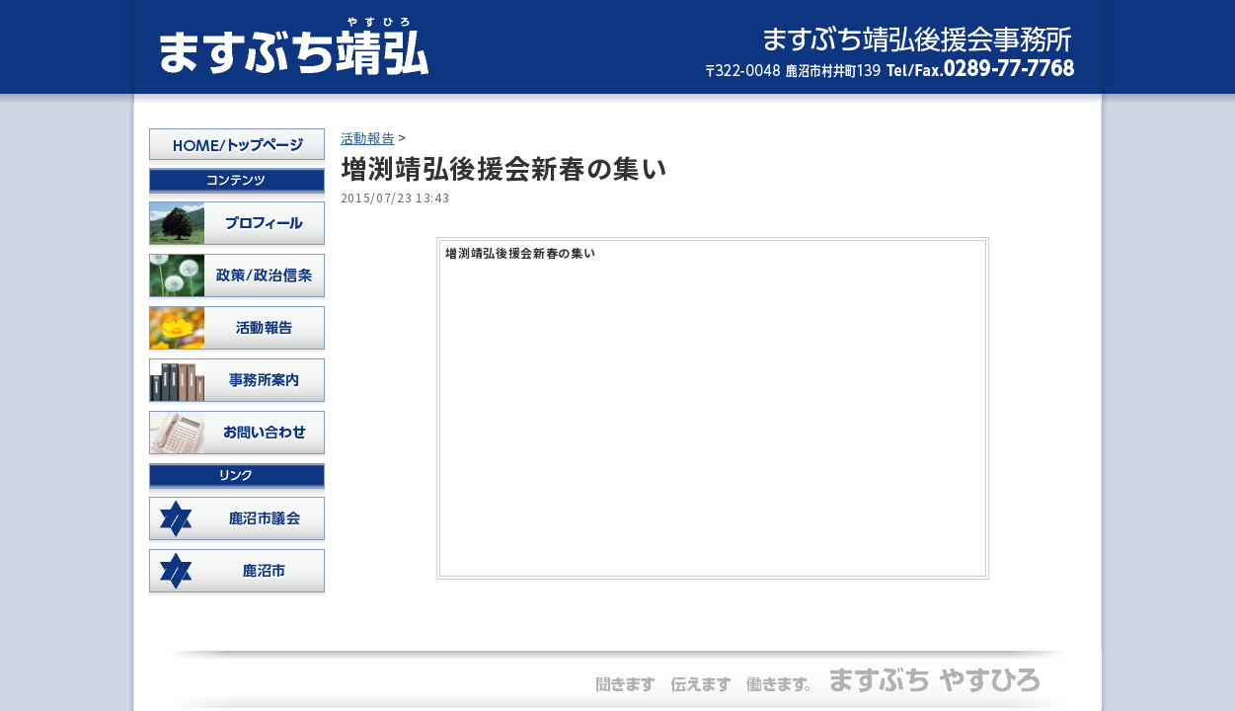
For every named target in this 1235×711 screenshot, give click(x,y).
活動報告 (368, 137)
